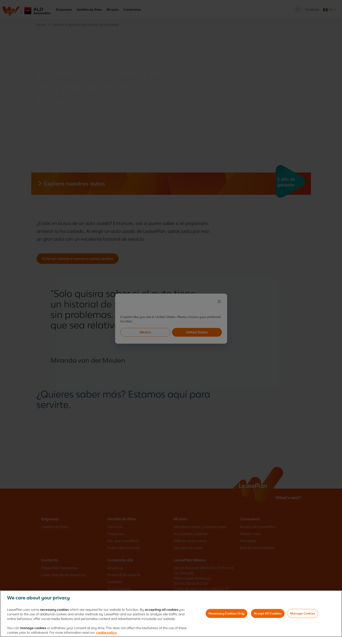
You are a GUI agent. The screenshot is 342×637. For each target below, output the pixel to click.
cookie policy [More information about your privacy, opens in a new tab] (106, 633)
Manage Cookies (302, 614)
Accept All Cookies (267, 614)
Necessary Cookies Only (226, 614)
